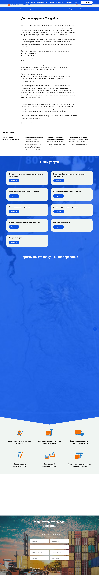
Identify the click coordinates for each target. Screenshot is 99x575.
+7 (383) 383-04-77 (73, 3)
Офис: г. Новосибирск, (14, 515)
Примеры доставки (35, 9)
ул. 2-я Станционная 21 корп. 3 (17, 524)
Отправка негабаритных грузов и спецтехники (25, 225)
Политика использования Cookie (13, 558)
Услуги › (22, 9)
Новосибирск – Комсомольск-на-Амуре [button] (15, 273)
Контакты (83, 9)
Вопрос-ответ (60, 9)
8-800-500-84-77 (73, 2)
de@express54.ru (12, 503)
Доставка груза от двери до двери (65, 210)
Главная (31, 550)
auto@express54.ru (12, 508)
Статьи (30, 562)
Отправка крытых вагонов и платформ (67, 194)
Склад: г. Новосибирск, (14, 522)
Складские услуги (15, 241)
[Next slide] (95, 278)
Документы (72, 9)
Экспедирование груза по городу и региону (24, 194)
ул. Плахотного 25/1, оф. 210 (70, 5)
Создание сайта (9, 553)
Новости (48, 9)
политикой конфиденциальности (48, 458)
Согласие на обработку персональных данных (15, 559)
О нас (14, 9)
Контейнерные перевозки (62, 225)
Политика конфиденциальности (12, 556)
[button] (87, 3)
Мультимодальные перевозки (19, 210)
